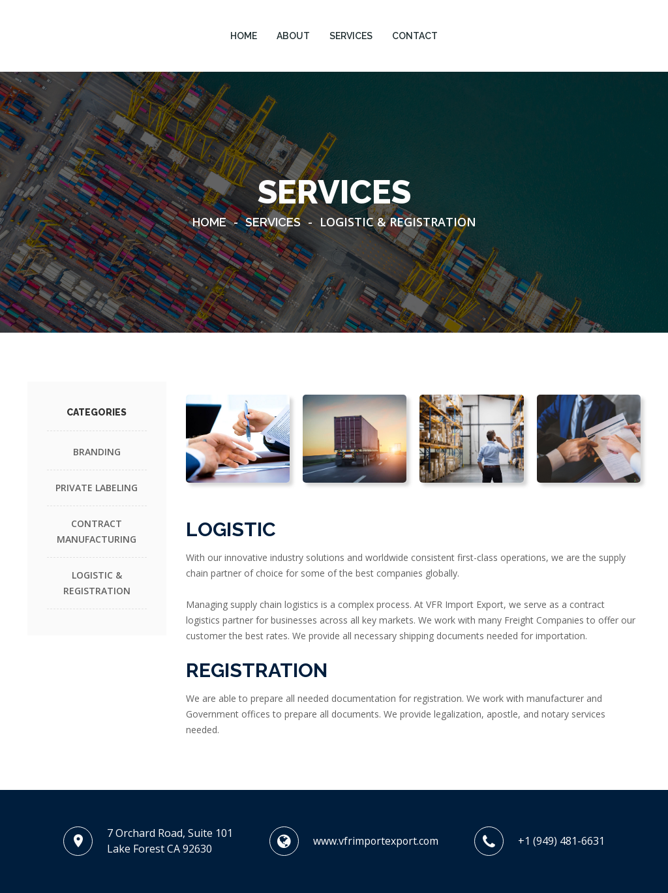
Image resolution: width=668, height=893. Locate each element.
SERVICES (350, 36)
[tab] (238, 439)
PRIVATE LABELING (96, 487)
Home (209, 222)
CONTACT (415, 36)
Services (273, 222)
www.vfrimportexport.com (375, 841)
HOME (243, 36)
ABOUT (293, 36)
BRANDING (97, 452)
